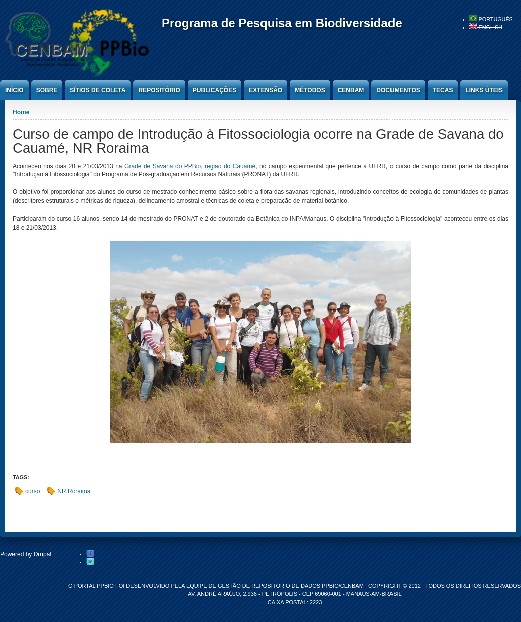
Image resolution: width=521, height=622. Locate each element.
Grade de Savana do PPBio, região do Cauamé (189, 166)
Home (21, 112)
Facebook (90, 554)
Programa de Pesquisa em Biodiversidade (282, 23)
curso (32, 491)
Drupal (42, 554)
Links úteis (484, 90)
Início (14, 90)
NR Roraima (73, 491)
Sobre (47, 90)
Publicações (214, 90)
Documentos (398, 90)
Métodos (310, 90)
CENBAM (351, 90)
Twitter (90, 562)
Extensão (265, 90)
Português (491, 19)
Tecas (443, 90)
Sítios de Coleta (97, 90)
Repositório (159, 90)
